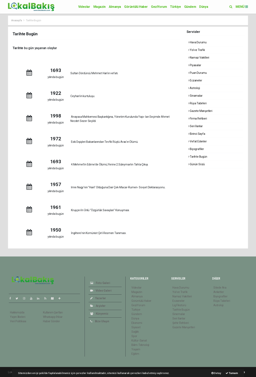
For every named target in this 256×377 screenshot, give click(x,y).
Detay (216, 373)
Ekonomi (136, 322)
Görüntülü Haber (136, 7)
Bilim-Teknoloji (140, 345)
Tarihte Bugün (33, 20)
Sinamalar (195, 95)
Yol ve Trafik (196, 50)
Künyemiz (99, 313)
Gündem (190, 7)
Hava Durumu (197, 42)
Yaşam (135, 349)
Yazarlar (98, 298)
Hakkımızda (17, 312)
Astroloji (194, 88)
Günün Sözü (196, 164)
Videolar (84, 7)
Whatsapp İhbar (52, 316)
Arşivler (98, 305)
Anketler (218, 292)
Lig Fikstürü (179, 305)
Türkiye (175, 7)
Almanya (115, 7)
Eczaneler (195, 80)
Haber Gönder (51, 321)
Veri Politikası (18, 321)
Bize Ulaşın (99, 321)
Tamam (232, 373)
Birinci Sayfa (196, 133)
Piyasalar (194, 65)
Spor (134, 336)
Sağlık (135, 331)
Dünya (203, 7)
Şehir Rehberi (180, 322)
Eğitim (135, 353)
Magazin (99, 7)
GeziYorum (159, 7)
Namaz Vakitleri (198, 57)
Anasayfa (16, 20)
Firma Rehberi (197, 118)
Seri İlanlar (195, 126)
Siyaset (136, 327)
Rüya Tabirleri (197, 103)
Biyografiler (196, 149)
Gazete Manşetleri (200, 110)
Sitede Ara (219, 287)
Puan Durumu (197, 72)
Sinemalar (178, 314)
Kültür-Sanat (139, 340)
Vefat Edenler (197, 141)
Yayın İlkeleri (17, 316)
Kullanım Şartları (53, 312)
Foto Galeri (100, 283)
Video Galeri (100, 290)
